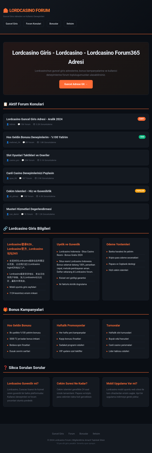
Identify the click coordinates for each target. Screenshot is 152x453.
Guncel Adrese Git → (76, 84)
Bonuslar (54, 23)
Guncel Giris (12, 23)
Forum (71, 433)
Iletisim (70, 23)
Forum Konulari (33, 23)
